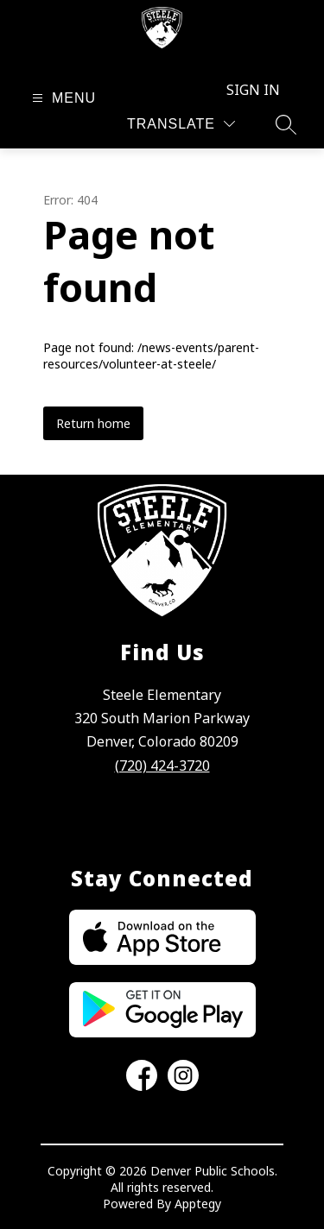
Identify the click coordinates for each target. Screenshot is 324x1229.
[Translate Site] (181, 124)
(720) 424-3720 (162, 765)
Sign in (253, 89)
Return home (93, 423)
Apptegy (198, 1203)
